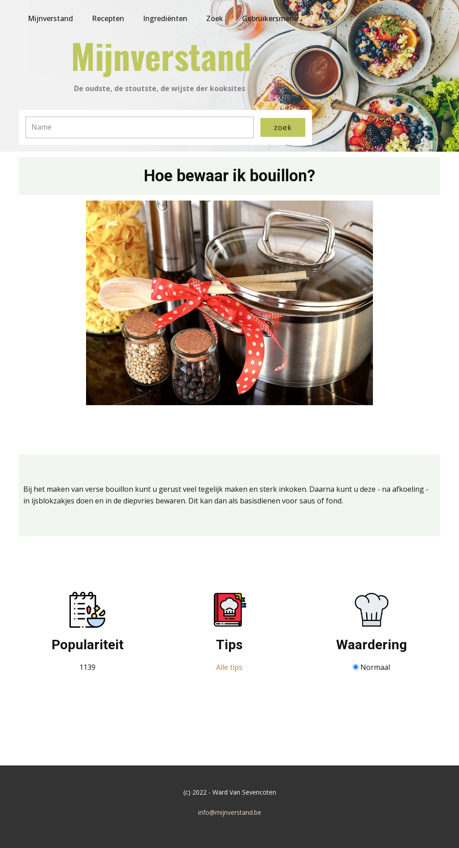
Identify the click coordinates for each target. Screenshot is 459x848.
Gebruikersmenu (270, 18)
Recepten (108, 18)
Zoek (214, 18)
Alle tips (229, 667)
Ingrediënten (165, 18)
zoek (283, 127)
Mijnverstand (50, 18)
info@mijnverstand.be (229, 812)
